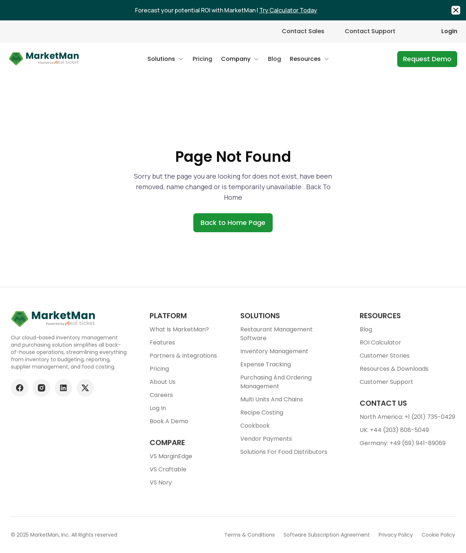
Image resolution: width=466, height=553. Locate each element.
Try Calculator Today (288, 10)
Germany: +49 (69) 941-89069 (403, 443)
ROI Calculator (380, 342)
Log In (158, 408)
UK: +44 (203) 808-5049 (394, 430)
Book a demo (169, 421)
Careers (161, 395)
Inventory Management (274, 351)
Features (162, 342)
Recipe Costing (261, 412)
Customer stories (385, 355)
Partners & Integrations (183, 355)
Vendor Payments (266, 439)
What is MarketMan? (179, 329)
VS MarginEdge (171, 456)
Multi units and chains (271, 399)
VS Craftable (168, 469)
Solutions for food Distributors (283, 452)
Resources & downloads (394, 369)
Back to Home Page (233, 222)
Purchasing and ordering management (276, 381)
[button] (165, 59)
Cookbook (255, 425)
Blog (366, 329)
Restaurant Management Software (276, 333)
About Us (162, 382)
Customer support (386, 382)
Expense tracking (265, 364)
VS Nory (161, 482)
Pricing (159, 369)
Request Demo (427, 58)
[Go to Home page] (44, 59)
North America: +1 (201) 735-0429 (407, 417)
